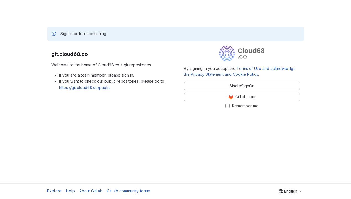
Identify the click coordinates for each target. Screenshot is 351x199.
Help (70, 190)
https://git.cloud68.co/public (84, 87)
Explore (54, 190)
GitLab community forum (128, 190)
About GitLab (90, 190)
